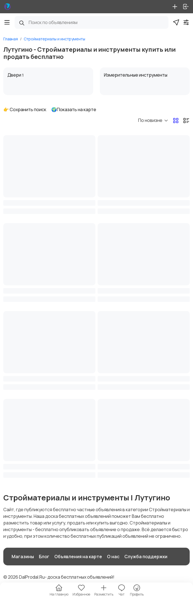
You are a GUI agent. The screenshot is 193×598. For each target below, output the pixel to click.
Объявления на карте (78, 556)
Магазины (23, 556)
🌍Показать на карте (73, 109)
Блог (44, 556)
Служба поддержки (145, 556)
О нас (113, 556)
